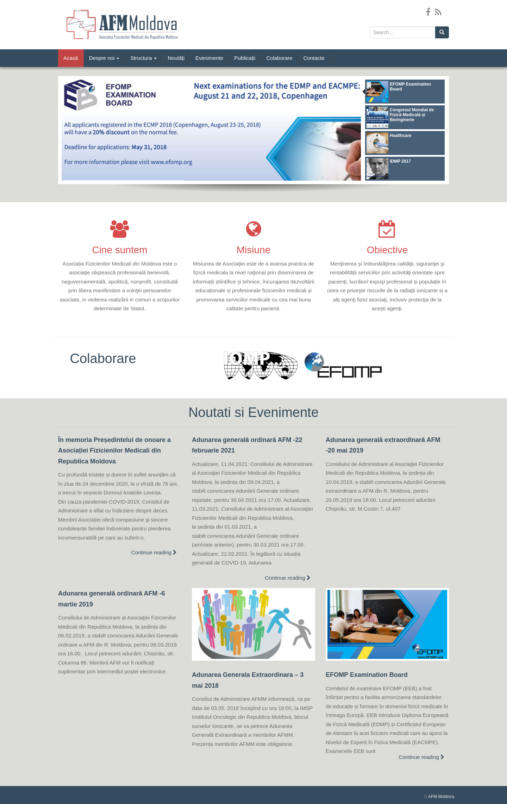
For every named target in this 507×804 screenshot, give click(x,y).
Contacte (313, 58)
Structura (143, 58)
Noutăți (176, 58)
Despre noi (104, 58)
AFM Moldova (441, 796)
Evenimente (209, 58)
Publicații (244, 58)
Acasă (70, 58)
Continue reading (154, 552)
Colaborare (279, 58)
